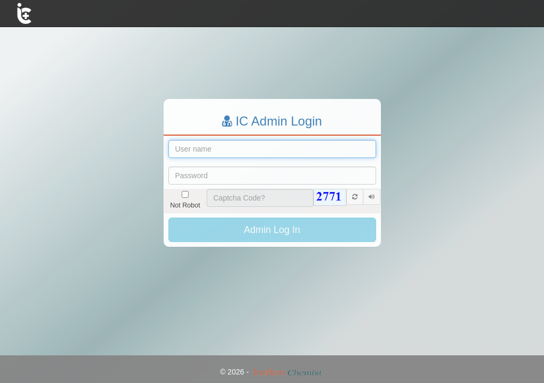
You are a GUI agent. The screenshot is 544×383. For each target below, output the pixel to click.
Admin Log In (272, 229)
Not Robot (185, 200)
